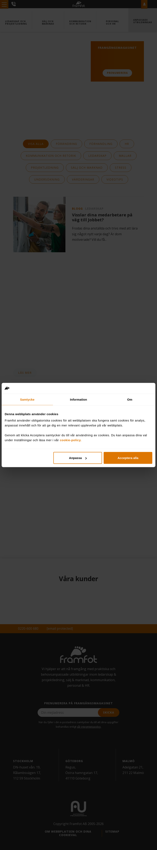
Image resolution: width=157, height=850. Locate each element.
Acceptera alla (128, 458)
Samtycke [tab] (27, 399)
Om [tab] (129, 399)
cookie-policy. (71, 440)
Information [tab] (78, 399)
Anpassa (78, 458)
